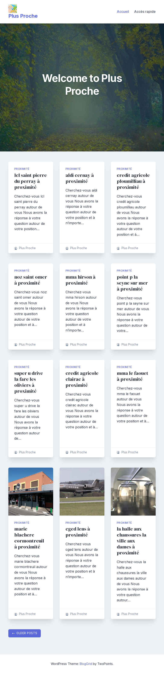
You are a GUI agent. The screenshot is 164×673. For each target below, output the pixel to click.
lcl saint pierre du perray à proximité (30, 181)
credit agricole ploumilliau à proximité (133, 181)
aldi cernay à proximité (80, 178)
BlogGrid (86, 664)
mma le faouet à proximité (132, 376)
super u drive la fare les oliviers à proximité (28, 382)
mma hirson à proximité (80, 280)
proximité (21, 168)
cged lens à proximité (78, 532)
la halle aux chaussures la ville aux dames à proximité (131, 541)
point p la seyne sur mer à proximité (132, 283)
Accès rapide (145, 11)
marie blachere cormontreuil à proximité (29, 538)
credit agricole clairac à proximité (82, 379)
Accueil (123, 11)
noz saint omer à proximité (30, 280)
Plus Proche (23, 16)
